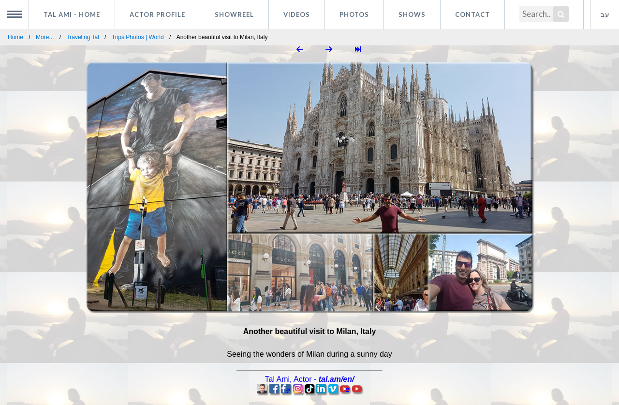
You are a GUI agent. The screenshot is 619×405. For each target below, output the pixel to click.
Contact (472, 14)
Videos (296, 14)
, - (309, 379)
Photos (354, 14)
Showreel (234, 14)
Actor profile (157, 14)
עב (605, 14)
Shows (412, 14)
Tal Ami (72, 14)
